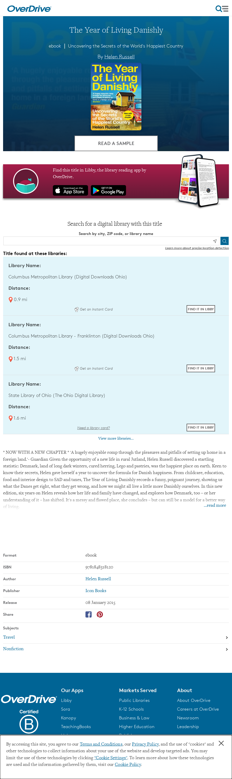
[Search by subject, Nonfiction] (116, 649)
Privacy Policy (145, 744)
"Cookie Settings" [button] (110, 758)
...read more (215, 505)
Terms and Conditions (101, 744)
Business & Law (134, 717)
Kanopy (68, 717)
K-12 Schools (131, 709)
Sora (65, 709)
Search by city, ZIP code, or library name (116, 233)
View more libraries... (116, 439)
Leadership (188, 726)
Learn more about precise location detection (197, 248)
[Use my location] (215, 241)
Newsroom (188, 717)
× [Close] (221, 743)
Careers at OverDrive (198, 709)
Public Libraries (134, 700)
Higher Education (136, 726)
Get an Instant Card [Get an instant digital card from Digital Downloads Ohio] (93, 309)
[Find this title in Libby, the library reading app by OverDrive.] (116, 181)
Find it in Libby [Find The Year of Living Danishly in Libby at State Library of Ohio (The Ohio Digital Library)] (201, 427)
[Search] (224, 241)
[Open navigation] (222, 9)
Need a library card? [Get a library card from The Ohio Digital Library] (93, 427)
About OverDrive (193, 700)
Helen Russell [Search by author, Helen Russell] (119, 56)
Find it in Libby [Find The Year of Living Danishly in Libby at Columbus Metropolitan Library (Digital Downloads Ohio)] (201, 309)
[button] (87, 690)
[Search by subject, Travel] (116, 637)
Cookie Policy (128, 765)
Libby (66, 700)
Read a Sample (116, 143)
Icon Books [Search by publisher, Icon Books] (95, 591)
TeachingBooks (76, 726)
